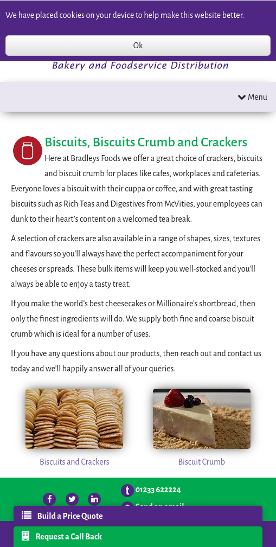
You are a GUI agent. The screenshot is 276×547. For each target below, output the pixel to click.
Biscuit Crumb (201, 462)
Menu (252, 96)
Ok (138, 45)
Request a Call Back (62, 536)
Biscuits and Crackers (75, 462)
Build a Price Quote (62, 515)
